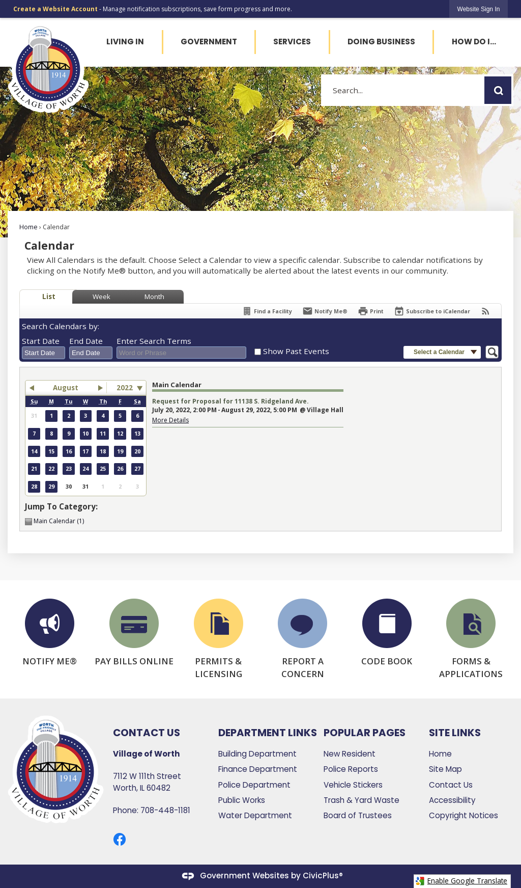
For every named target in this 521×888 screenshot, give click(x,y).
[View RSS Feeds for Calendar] (485, 311)
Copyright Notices (463, 815)
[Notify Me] (325, 311)
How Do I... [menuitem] (474, 41)
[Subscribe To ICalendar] (432, 311)
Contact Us (451, 784)
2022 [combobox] (125, 387)
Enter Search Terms (154, 341)
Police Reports (351, 769)
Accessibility (452, 800)
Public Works (241, 800)
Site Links (455, 732)
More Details (170, 420)
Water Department (255, 815)
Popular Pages (365, 732)
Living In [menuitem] (125, 41)
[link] (478, 9)
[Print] (371, 311)
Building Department (257, 753)
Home (28, 227)
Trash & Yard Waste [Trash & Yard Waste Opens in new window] (361, 800)
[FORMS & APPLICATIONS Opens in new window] (471, 639)
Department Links (267, 732)
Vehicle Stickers (353, 784)
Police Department (254, 784)
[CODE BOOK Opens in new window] (387, 633)
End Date (86, 341)
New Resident (349, 753)
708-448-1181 (165, 810)
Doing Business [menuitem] (381, 41)
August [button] (65, 387)
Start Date (41, 341)
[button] (497, 90)
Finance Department (257, 769)
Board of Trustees (358, 815)
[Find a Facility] (267, 311)
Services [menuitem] (292, 41)
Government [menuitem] (209, 41)
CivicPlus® (323, 875)
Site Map (445, 769)
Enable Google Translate (461, 881)
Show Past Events (296, 351)
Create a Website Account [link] (55, 9)
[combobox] (43, 353)
